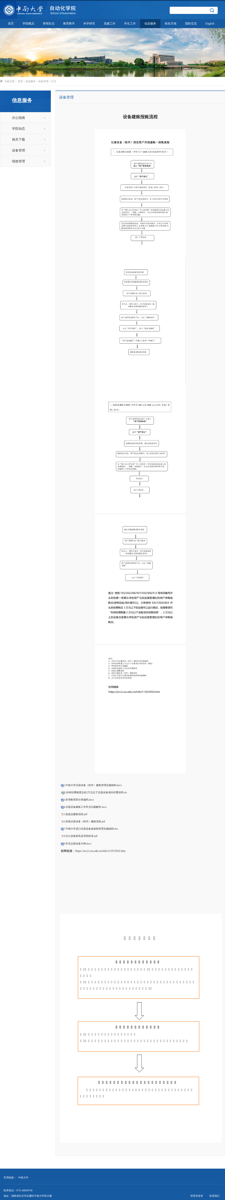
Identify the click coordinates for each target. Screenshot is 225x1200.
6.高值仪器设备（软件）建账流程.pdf (84, 821)
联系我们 (214, 1196)
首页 (11, 23)
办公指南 (28, 118)
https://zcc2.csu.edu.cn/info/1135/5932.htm (100, 850)
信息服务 (150, 23)
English (209, 23)
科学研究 (89, 23)
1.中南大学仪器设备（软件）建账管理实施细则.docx (93, 785)
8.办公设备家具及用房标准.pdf (81, 836)
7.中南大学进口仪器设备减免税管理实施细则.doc (91, 828)
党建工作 (109, 23)
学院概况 (28, 23)
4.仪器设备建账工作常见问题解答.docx (85, 807)
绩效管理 (28, 161)
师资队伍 (48, 23)
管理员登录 (196, 1196)
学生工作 (130, 23)
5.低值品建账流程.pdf (75, 814)
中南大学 (23, 1177)
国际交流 (191, 23)
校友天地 (170, 23)
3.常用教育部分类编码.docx (79, 799)
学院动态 (28, 128)
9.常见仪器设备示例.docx (77, 843)
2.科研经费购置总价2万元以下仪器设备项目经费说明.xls (95, 792)
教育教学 (69, 23)
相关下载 (28, 139)
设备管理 (43, 81)
